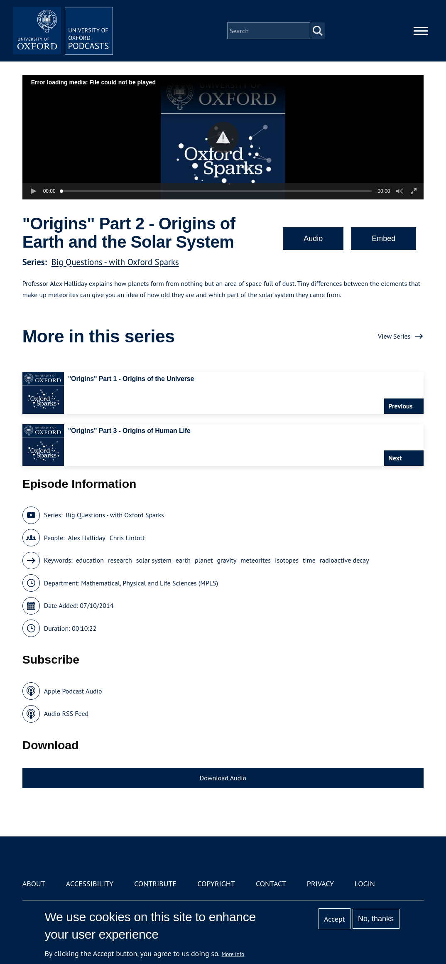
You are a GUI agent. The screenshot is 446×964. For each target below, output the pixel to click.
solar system (154, 560)
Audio (313, 238)
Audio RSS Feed (66, 713)
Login (365, 883)
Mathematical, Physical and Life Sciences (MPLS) (149, 583)
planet (204, 560)
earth (183, 560)
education (90, 560)
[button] (223, 137)
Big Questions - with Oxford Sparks (115, 262)
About (33, 883)
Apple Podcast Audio (73, 691)
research (120, 560)
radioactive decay (344, 560)
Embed (383, 238)
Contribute (155, 883)
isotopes (287, 560)
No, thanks (376, 919)
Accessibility (89, 883)
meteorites (255, 560)
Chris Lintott (127, 538)
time (309, 560)
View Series (394, 336)
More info (233, 954)
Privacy (320, 883)
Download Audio (223, 778)
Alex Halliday (86, 538)
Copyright (216, 883)
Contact (271, 883)
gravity (227, 560)
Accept (334, 919)
